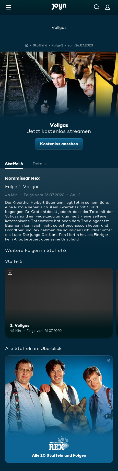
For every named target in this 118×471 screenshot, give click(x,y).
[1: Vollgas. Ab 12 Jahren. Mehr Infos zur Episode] (59, 303)
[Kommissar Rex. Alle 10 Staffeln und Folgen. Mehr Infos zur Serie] (59, 409)
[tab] (14, 164)
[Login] (107, 7)
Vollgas (59, 27)
